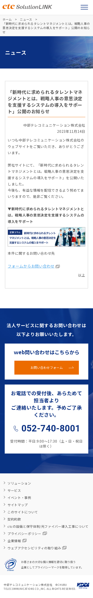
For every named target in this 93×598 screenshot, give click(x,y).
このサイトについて (22, 512)
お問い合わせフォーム (47, 367)
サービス (14, 490)
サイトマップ (17, 504)
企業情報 (17, 540)
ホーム (7, 19)
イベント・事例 (19, 497)
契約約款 (14, 519)
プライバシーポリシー (27, 533)
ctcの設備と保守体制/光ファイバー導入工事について (48, 526)
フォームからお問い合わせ (31, 266)
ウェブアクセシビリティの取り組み (36, 548)
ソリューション (19, 483)
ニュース (26, 19)
